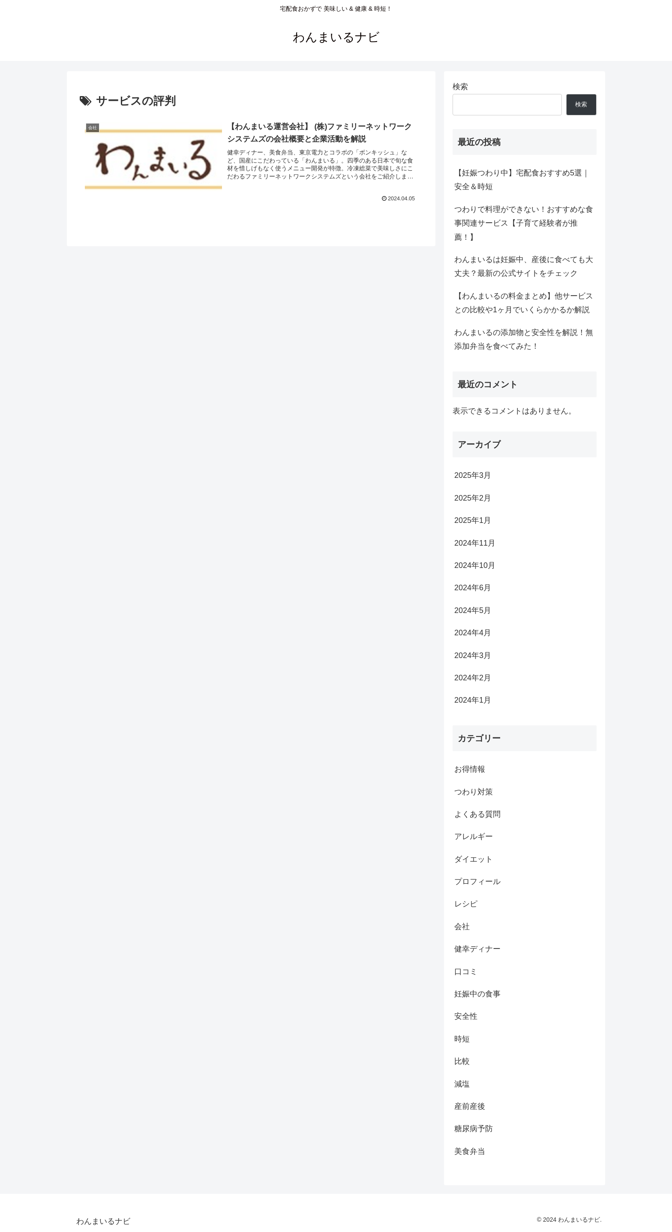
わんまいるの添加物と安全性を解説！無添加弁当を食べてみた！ (523, 339)
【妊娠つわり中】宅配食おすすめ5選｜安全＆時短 (522, 180)
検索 (460, 86)
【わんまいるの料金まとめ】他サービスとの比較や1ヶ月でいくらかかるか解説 (523, 303)
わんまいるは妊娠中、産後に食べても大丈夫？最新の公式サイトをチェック (523, 266)
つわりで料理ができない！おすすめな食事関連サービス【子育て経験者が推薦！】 (523, 223)
